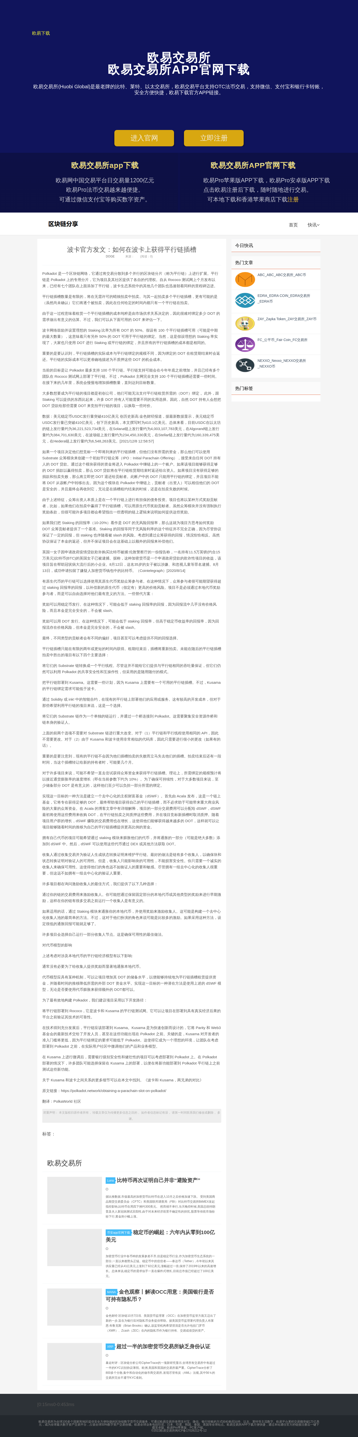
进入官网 (144, 139)
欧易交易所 (63, 223)
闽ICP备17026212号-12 (191, 1430)
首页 (293, 224)
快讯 (313, 224)
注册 (299, 199)
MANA (112, 1292)
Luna (111, 1180)
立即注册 (214, 139)
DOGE (110, 256)
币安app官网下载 (119, 1232)
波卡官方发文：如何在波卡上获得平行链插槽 (131, 249)
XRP (111, 1346)
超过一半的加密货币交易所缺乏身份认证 (163, 1346)
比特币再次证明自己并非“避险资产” (158, 1180)
